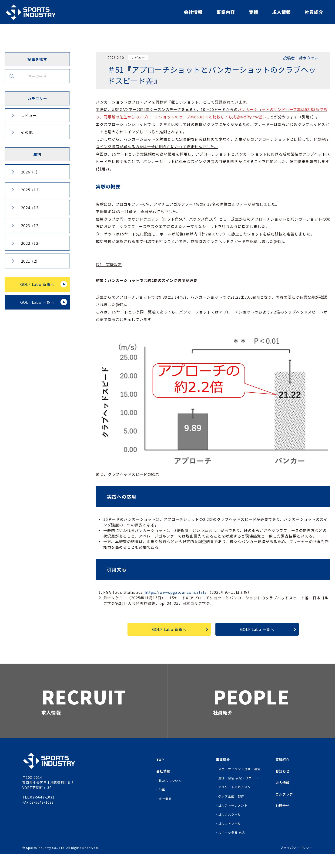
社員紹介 (314, 12)
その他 (27, 132)
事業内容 (225, 12)
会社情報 (193, 12)
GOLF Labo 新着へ (37, 284)
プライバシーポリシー (296, 847)
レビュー (29, 115)
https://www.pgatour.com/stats (175, 592)
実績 (253, 12)
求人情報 (281, 12)
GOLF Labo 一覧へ (37, 302)
